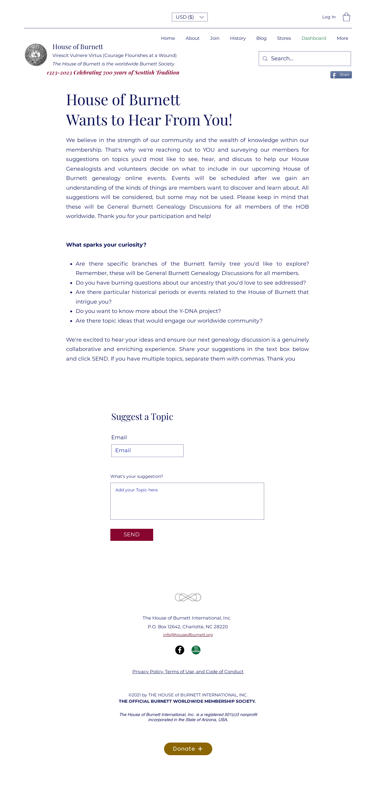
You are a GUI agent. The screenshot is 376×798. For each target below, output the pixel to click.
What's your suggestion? (136, 476)
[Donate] (188, 749)
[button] (190, 17)
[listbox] (190, 17)
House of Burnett (77, 46)
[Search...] (304, 59)
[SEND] (131, 535)
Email (119, 437)
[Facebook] (179, 649)
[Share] (341, 74)
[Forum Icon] (196, 649)
